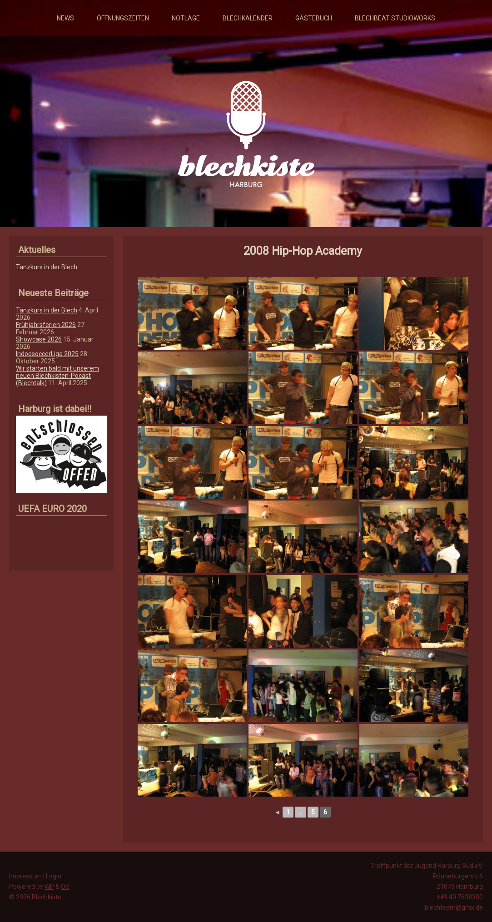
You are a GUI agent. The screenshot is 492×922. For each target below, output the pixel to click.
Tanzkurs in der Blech (46, 267)
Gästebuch (313, 18)
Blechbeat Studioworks (395, 18)
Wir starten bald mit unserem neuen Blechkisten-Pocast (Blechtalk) (57, 376)
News (65, 18)
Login (53, 876)
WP (49, 886)
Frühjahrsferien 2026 (46, 324)
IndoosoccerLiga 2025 (47, 353)
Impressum (25, 876)
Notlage (186, 18)
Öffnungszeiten (123, 18)
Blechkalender (248, 18)
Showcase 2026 (39, 339)
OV (65, 886)
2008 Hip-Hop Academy (303, 251)
